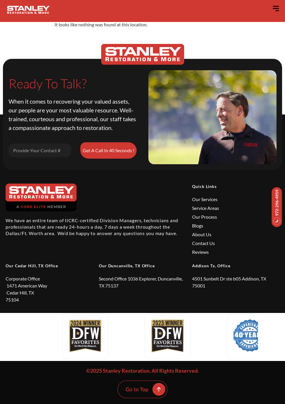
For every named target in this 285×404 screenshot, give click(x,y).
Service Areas (205, 208)
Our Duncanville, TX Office (127, 265)
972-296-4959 (277, 207)
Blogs (197, 225)
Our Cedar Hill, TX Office (32, 265)
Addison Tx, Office (211, 265)
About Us (201, 234)
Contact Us (203, 243)
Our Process (204, 217)
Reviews (200, 252)
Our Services (205, 199)
